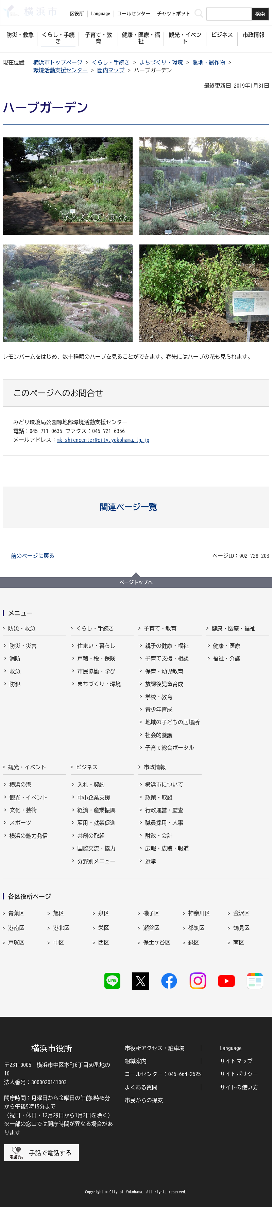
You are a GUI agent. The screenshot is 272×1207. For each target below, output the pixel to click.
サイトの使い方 (239, 1087)
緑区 (193, 942)
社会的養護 (158, 735)
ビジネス (87, 767)
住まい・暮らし (97, 646)
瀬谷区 (151, 927)
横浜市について (164, 784)
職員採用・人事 (164, 822)
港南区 (16, 927)
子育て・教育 (160, 628)
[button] (136, 507)
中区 (58, 942)
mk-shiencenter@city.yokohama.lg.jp (103, 440)
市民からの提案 (144, 1100)
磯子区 (151, 913)
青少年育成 (158, 709)
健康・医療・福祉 (233, 628)
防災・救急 (21, 628)
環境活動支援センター (60, 70)
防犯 (15, 684)
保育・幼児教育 (164, 671)
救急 (15, 671)
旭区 (58, 913)
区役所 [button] (77, 13)
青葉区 (16, 913)
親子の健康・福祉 (167, 646)
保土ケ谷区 (156, 942)
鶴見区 (241, 927)
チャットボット (173, 13)
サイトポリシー (239, 1074)
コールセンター (133, 13)
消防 (15, 658)
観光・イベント (27, 767)
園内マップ (110, 70)
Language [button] (100, 13)
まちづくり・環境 (161, 62)
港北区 (61, 927)
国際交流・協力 (97, 848)
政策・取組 (158, 797)
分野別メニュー (97, 861)
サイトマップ (236, 1061)
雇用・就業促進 (97, 822)
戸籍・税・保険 (97, 658)
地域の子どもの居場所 (172, 722)
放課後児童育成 (164, 684)
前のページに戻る (32, 555)
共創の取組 (91, 835)
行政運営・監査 (164, 810)
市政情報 (155, 767)
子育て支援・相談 (167, 658)
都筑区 (196, 927)
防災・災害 (23, 646)
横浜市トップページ (57, 62)
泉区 (103, 913)
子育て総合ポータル (169, 747)
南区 (238, 942)
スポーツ (20, 822)
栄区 (103, 927)
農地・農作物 (208, 62)
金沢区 (241, 913)
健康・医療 (226, 646)
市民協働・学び (97, 671)
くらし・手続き (111, 62)
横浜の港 (20, 784)
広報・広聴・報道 (167, 848)
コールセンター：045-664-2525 (163, 1074)
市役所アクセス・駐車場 (155, 1048)
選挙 (150, 861)
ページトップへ (136, 582)
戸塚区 (16, 942)
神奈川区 (199, 913)
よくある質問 (141, 1087)
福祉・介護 (226, 658)
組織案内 (136, 1061)
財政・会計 (158, 835)
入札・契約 (91, 784)
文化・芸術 (23, 810)
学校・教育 (158, 697)
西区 (103, 942)
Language (231, 1048)
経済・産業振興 (97, 810)
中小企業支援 (94, 797)
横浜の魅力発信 (29, 835)
